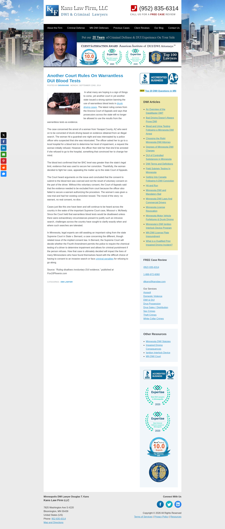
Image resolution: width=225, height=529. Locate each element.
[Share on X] (3, 135)
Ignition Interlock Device (158, 352)
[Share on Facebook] (3, 141)
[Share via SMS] (3, 174)
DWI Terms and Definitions (159, 164)
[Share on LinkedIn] (3, 148)
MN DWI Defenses (99, 28)
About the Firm (54, 28)
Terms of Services (143, 517)
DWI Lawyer (67, 282)
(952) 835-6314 (159, 8)
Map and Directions (53, 522)
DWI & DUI (149, 300)
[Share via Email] (3, 154)
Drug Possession (152, 303)
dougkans (63, 85)
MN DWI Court (153, 356)
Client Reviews (142, 28)
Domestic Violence (152, 296)
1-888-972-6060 (151, 274)
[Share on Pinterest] (3, 161)
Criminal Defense (76, 28)
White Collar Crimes (153, 318)
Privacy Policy (161, 517)
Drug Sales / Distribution (155, 307)
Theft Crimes (150, 315)
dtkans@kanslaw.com (154, 281)
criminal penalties (105, 259)
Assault (147, 292)
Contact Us (174, 28)
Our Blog (158, 28)
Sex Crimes (149, 311)
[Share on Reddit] (3, 167)
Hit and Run (152, 185)
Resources (175, 517)
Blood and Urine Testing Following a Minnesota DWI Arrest (160, 130)
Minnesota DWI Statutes (158, 341)
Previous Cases (122, 28)
